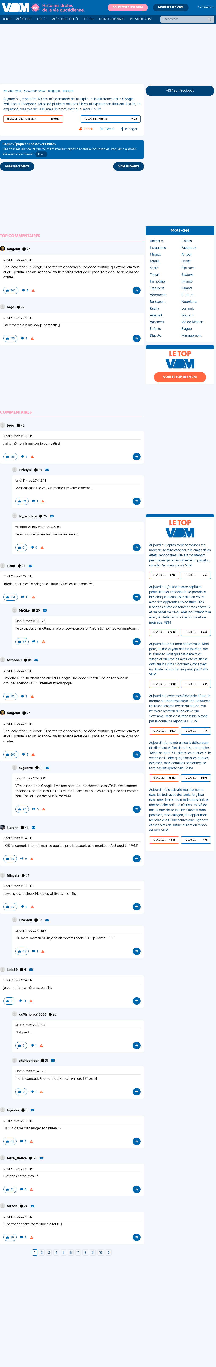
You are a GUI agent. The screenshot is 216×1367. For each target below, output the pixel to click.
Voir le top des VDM (180, 377)
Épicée (42, 19)
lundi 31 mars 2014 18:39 (30, 931)
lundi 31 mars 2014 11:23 (30, 1025)
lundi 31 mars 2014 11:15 (17, 838)
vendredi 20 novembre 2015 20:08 (38, 527)
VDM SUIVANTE (128, 166)
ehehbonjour (29, 1061)
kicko (11, 566)
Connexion (206, 7)
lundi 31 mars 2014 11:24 (30, 621)
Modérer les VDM (171, 7)
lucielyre (25, 470)
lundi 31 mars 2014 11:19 (17, 1217)
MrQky (24, 611)
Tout (7, 19)
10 (100, 1253)
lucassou (26, 920)
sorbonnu (14, 660)
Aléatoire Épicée (65, 19)
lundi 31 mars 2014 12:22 (30, 778)
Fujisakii (13, 1110)
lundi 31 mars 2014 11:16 (17, 886)
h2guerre (26, 768)
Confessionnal (112, 19)
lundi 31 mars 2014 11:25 (30, 1071)
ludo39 (12, 970)
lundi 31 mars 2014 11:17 (17, 980)
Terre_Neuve (17, 1158)
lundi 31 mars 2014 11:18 (17, 1121)
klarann (13, 828)
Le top (89, 19)
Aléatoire (24, 19)
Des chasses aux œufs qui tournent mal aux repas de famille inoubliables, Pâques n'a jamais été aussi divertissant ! (70, 150)
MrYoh (12, 1206)
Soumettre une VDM (128, 7)
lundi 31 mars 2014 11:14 (17, 259)
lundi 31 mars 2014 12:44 (30, 480)
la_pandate (28, 516)
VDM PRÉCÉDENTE (17, 166)
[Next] (108, 1252)
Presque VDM (141, 19)
